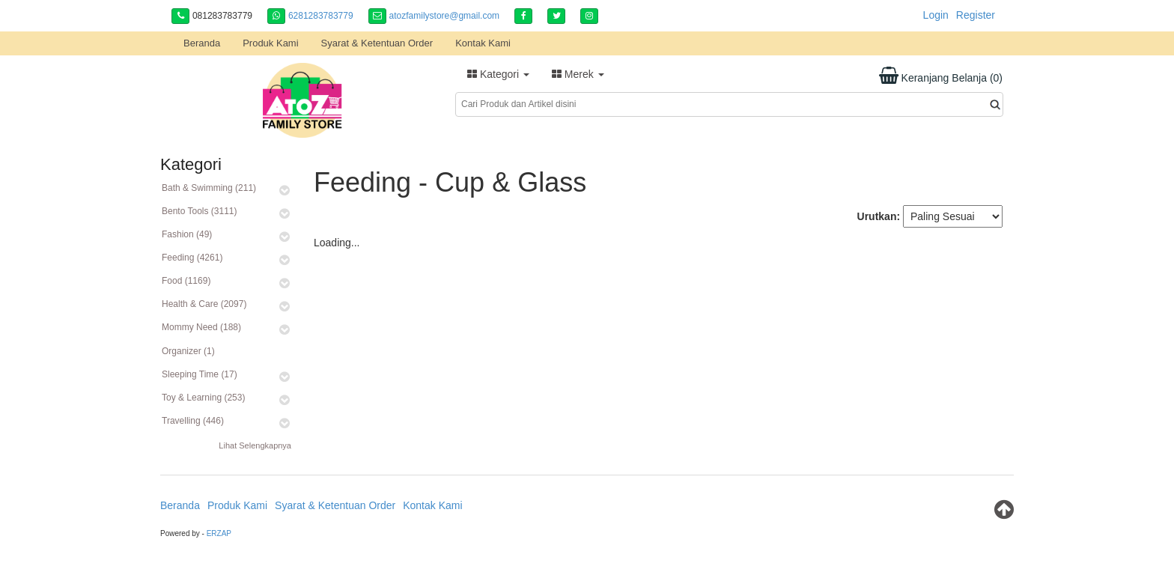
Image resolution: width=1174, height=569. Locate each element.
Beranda (201, 43)
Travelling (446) (193, 421)
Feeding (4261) (192, 257)
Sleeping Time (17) (199, 374)
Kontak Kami (483, 43)
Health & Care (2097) (204, 304)
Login (936, 15)
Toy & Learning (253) (203, 397)
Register (975, 15)
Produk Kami (270, 43)
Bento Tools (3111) (199, 211)
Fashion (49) (187, 234)
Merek (578, 74)
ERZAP (219, 533)
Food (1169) (186, 281)
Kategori (498, 74)
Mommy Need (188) (201, 327)
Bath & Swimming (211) (209, 188)
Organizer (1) (188, 351)
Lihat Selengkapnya (255, 445)
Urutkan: (879, 216)
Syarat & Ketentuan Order (377, 43)
